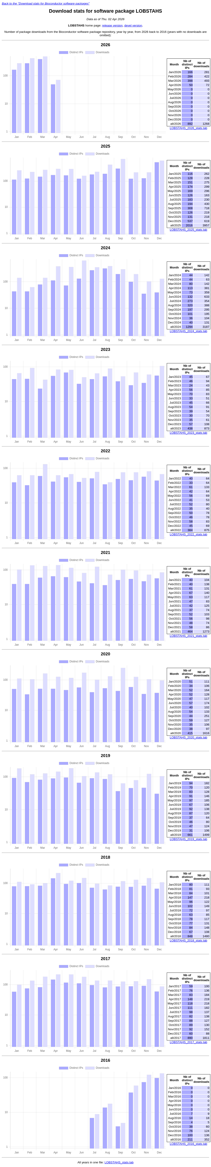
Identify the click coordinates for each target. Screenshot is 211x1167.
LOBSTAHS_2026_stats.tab (188, 128)
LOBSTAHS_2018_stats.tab (188, 940)
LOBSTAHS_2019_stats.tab (188, 839)
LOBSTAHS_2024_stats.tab (188, 331)
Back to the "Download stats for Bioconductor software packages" (46, 3)
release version (112, 25)
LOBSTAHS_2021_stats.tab (188, 635)
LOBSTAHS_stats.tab (119, 1162)
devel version (133, 25)
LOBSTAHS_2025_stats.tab (188, 229)
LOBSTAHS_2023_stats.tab (188, 432)
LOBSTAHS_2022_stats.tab (188, 534)
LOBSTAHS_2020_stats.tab (188, 737)
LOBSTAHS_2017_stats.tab (188, 1042)
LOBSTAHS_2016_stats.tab (188, 1143)
